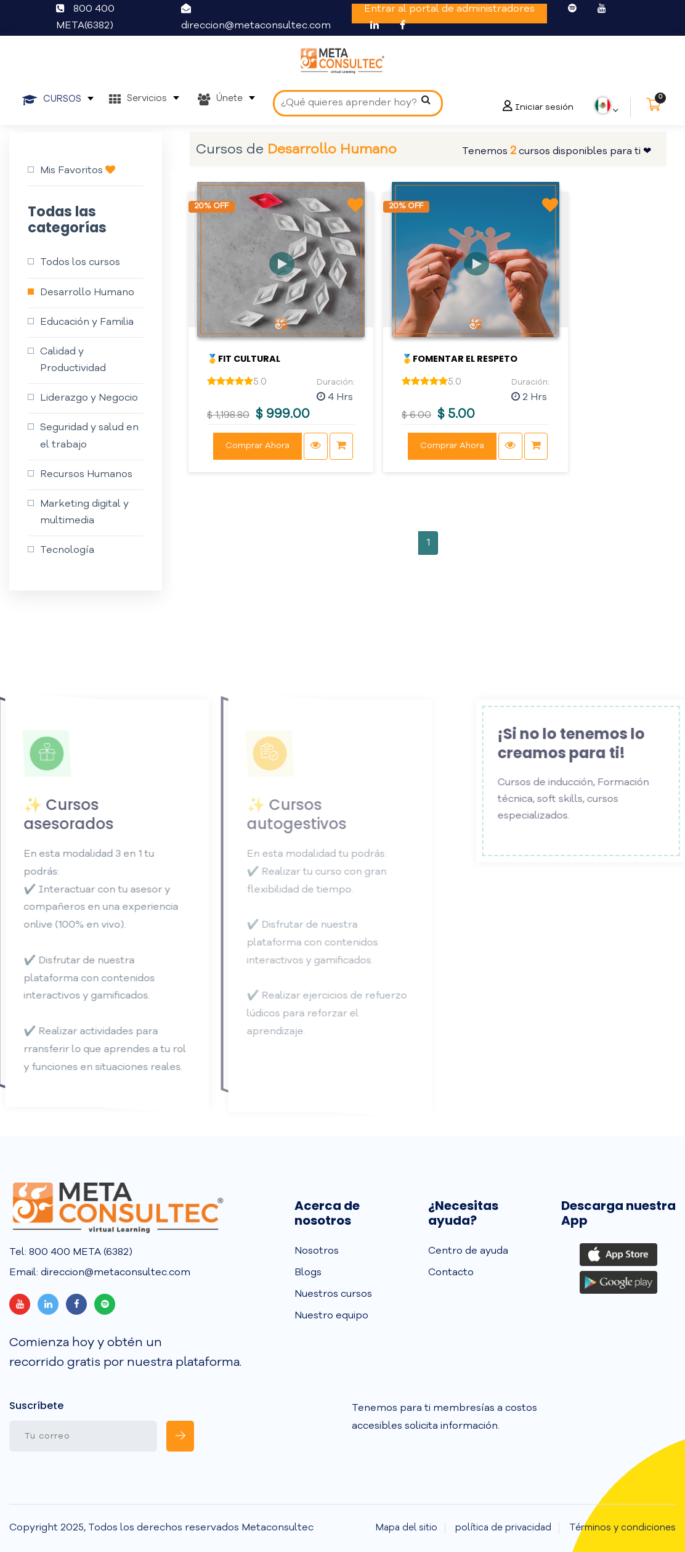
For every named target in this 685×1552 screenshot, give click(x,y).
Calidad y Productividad (73, 360)
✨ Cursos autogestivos (283, 814)
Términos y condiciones (622, 1528)
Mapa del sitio (406, 1528)
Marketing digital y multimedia (84, 512)
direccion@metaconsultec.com (256, 26)
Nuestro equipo (331, 1316)
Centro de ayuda (468, 1251)
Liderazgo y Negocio (89, 398)
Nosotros (316, 1251)
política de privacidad (503, 1528)
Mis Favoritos (77, 170)
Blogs (308, 1273)
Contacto (451, 1273)
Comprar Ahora (257, 445)
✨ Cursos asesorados (55, 814)
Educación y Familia (87, 322)
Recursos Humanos (86, 475)
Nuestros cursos (333, 1294)
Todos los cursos (80, 263)
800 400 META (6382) (79, 1252)
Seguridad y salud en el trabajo (89, 436)
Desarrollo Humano (87, 293)
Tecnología (67, 550)
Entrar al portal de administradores (449, 9)
